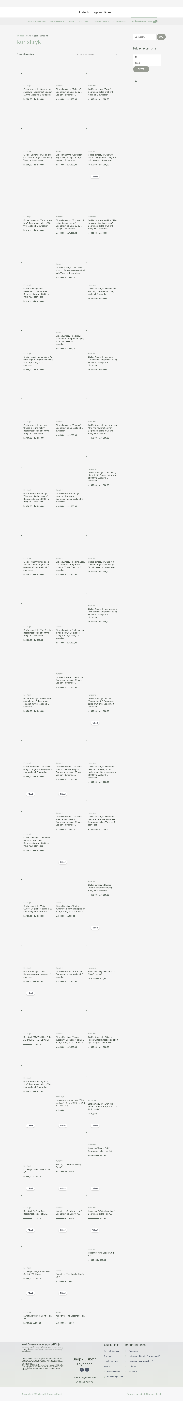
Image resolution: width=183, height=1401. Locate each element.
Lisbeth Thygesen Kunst (95, 12)
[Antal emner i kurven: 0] (135, 80)
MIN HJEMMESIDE (37, 21)
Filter (141, 69)
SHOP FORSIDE (57, 21)
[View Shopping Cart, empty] (144, 21)
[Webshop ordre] (96, 54)
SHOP (71, 21)
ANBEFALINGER (101, 21)
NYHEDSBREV (119, 21)
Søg (161, 37)
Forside (20, 35)
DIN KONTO (84, 21)
